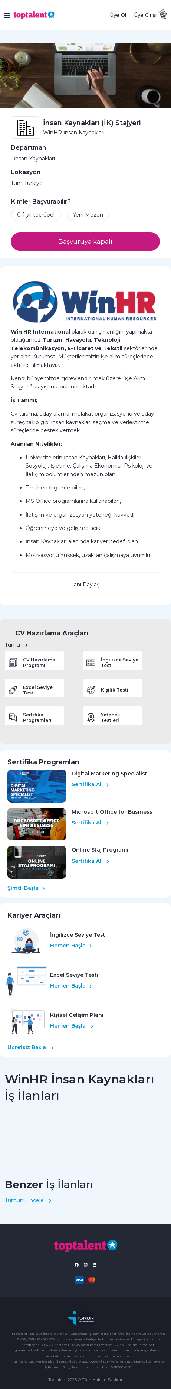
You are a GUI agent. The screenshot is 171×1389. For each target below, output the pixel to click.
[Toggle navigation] (7, 15)
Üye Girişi (145, 15)
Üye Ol (118, 15)
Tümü (16, 644)
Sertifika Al (90, 784)
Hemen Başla (71, 945)
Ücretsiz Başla (30, 1047)
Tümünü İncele (28, 1200)
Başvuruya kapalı (85, 241)
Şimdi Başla (26, 888)
